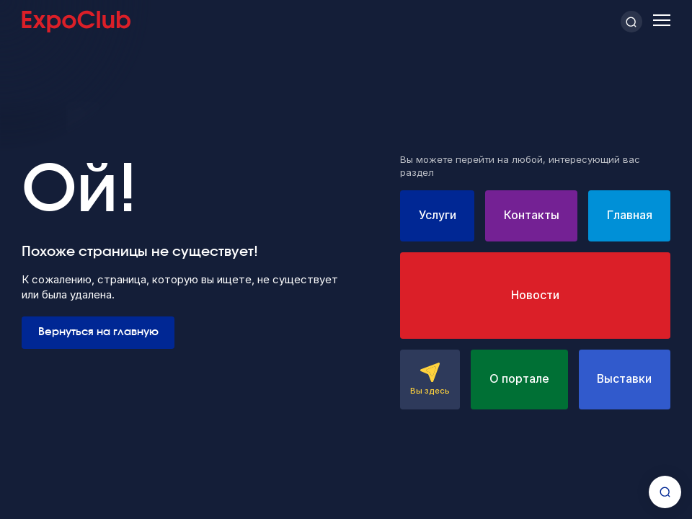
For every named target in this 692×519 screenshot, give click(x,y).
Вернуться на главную (98, 332)
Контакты (531, 215)
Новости (535, 295)
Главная (629, 215)
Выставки (624, 379)
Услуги (437, 215)
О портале (519, 379)
